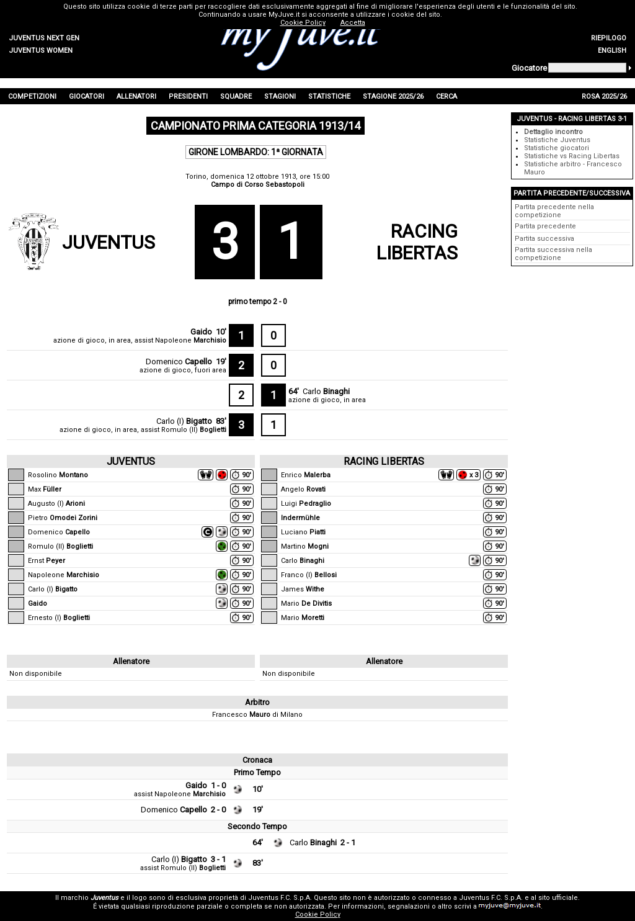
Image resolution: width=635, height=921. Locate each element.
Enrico (306, 475)
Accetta (352, 23)
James (302, 589)
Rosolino (58, 475)
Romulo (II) (193, 430)
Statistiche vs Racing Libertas (571, 156)
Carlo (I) (184, 421)
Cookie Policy (317, 914)
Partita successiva (544, 239)
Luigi (306, 504)
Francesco (241, 715)
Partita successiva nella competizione (553, 254)
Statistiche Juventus (557, 140)
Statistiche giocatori (556, 148)
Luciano (303, 532)
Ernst (46, 561)
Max (44, 489)
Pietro (62, 518)
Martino (305, 546)
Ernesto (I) (59, 618)
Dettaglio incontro (553, 132)
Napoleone (190, 340)
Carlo (326, 391)
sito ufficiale (558, 898)
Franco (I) (309, 575)
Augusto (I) (56, 504)
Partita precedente (545, 226)
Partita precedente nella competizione (554, 211)
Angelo (303, 489)
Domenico (179, 361)
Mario (306, 604)
